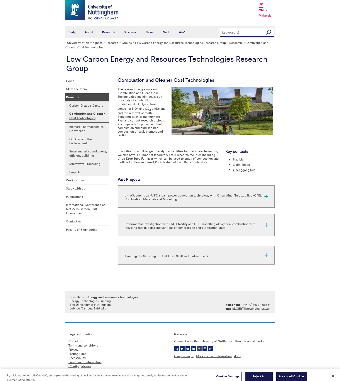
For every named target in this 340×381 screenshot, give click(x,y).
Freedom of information (85, 362)
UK (261, 4)
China (263, 10)
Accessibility (77, 358)
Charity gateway (79, 366)
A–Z (182, 32)
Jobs (237, 356)
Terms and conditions (83, 345)
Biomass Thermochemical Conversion (86, 129)
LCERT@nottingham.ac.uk (252, 308)
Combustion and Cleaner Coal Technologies (87, 115)
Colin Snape (241, 164)
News (149, 32)
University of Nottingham (84, 43)
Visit (166, 32)
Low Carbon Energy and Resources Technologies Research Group (180, 43)
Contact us (73, 221)
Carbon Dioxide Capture (86, 105)
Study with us (75, 188)
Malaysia (265, 15)
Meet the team (76, 89)
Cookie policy (78, 370)
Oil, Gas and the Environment (80, 141)
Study (72, 32)
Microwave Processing (84, 164)
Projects (74, 172)
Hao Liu (238, 159)
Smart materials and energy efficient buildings (88, 153)
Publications (74, 197)
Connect (180, 341)
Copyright (75, 341)
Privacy (73, 349)
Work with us (75, 180)
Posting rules (77, 354)
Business (130, 32)
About (89, 32)
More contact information (214, 356)
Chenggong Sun (244, 170)
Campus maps (184, 356)
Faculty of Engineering (81, 229)
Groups (127, 43)
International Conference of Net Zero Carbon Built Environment (85, 209)
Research (108, 32)
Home (70, 81)
